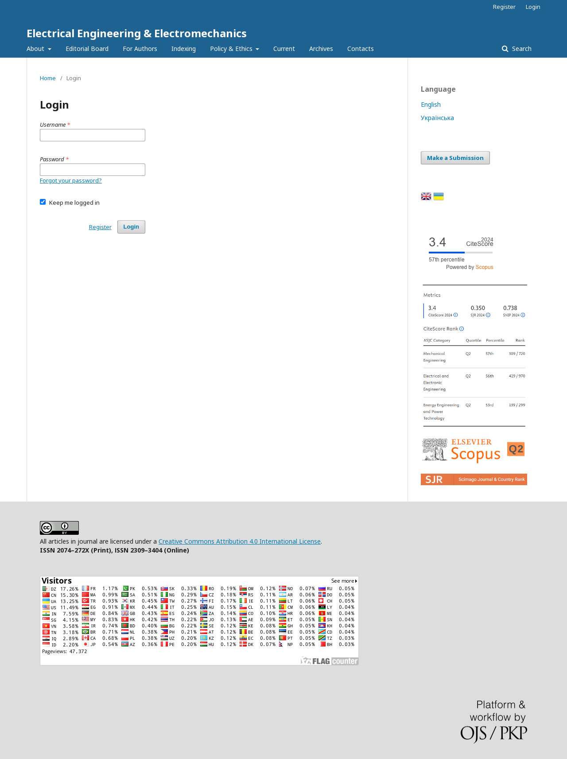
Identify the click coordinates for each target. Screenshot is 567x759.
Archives (321, 48)
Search (521, 48)
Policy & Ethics (232, 48)
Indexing (183, 48)
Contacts (360, 48)
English (431, 104)
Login (533, 7)
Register (504, 7)
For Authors (140, 48)
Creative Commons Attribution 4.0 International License (240, 541)
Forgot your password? (71, 180)
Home (48, 78)
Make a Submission (455, 158)
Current (284, 48)
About (36, 48)
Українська (437, 117)
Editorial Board (87, 48)
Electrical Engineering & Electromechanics (137, 33)
